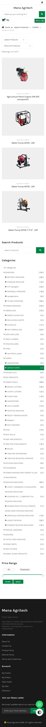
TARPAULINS (10, 310)
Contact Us (6, 646)
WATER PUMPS (13, 368)
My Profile (6, 673)
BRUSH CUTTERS (14, 387)
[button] (40, 21)
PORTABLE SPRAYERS (16, 291)
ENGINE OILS (11, 372)
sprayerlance (12, 296)
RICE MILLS (10, 434)
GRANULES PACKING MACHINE (20, 515)
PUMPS (35, 27)
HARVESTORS (13, 401)
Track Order (7, 682)
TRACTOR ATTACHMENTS (15, 444)
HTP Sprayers (13, 287)
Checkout (6, 690)
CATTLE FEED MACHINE (15, 539)
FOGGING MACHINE (15, 282)
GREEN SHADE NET (15, 315)
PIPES (7, 349)
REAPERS (9, 534)
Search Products (21, 27)
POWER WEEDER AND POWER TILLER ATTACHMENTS (20, 475)
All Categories (10, 267)
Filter (7, 582)
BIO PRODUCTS (11, 377)
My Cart (5, 686)
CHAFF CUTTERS (14, 391)
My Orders (6, 677)
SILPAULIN (11, 325)
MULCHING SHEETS (15, 320)
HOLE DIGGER (13, 406)
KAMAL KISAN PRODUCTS (16, 554)
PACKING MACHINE (15, 411)
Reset (18, 582)
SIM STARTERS (13, 425)
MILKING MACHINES (14, 463)
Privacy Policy (8, 650)
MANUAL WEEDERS (13, 530)
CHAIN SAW (12, 396)
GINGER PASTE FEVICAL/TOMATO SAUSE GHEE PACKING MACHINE (20, 508)
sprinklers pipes (14, 353)
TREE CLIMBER (11, 339)
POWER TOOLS (11, 382)
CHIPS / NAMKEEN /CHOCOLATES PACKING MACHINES (20, 489)
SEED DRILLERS (12, 334)
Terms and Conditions (11, 659)
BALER (10, 449)
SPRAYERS (9, 272)
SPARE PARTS (11, 544)
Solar (7, 430)
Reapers (10, 420)
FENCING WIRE (12, 344)
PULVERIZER (10, 468)
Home (6, 27)
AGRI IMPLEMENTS (13, 439)
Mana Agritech (13, 722)
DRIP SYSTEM (11, 549)
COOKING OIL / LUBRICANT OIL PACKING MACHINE (19, 498)
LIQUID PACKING (14, 520)
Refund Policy (8, 655)
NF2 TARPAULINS (14, 329)
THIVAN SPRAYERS (15, 301)
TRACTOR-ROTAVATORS (17, 453)
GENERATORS (13, 363)
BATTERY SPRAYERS (15, 277)
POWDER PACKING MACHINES (20, 525)
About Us (6, 641)
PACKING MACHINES (14, 482)
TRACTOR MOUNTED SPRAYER (20, 458)
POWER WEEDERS (13, 306)
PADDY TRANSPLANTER (17, 415)
